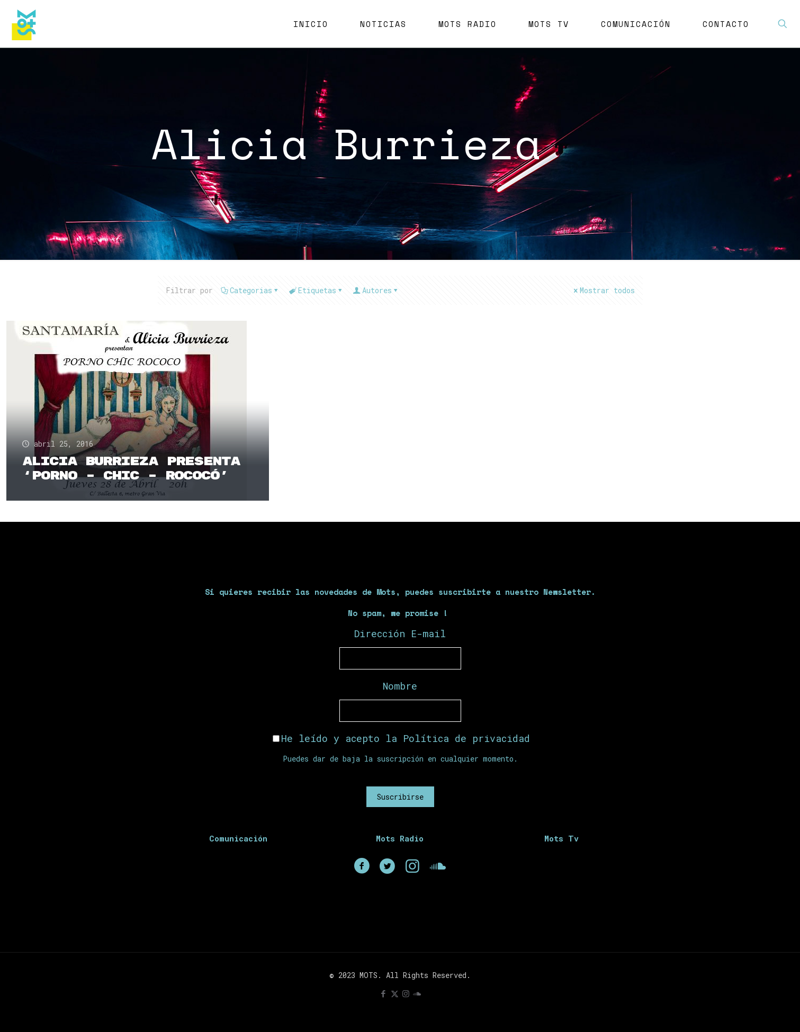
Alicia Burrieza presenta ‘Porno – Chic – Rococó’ (130, 468)
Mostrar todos (603, 290)
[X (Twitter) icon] (395, 993)
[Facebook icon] (384, 993)
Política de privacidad (466, 738)
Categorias (250, 290)
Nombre (400, 686)
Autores (376, 290)
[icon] (417, 993)
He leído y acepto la (401, 738)
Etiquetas (316, 290)
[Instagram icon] (406, 993)
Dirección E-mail (400, 633)
